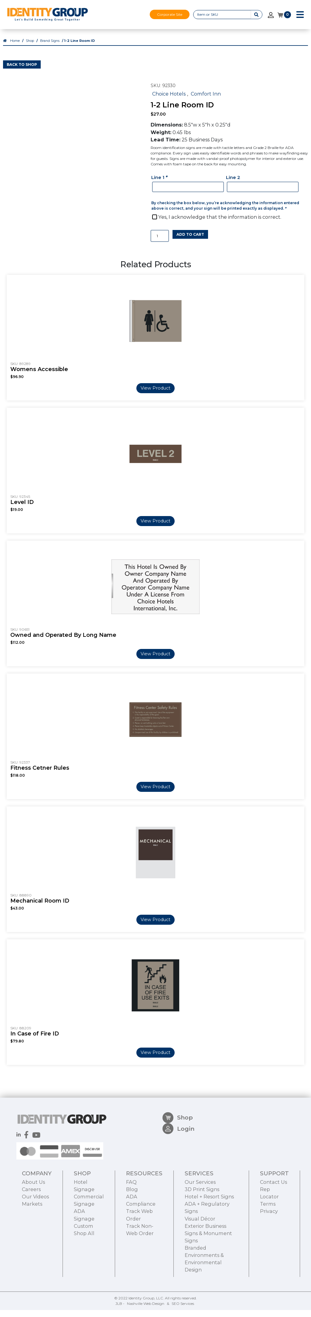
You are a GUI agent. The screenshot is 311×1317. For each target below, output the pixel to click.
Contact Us (273, 1218)
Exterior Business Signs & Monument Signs (208, 1269)
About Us (33, 1218)
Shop (30, 48)
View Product (155, 395)
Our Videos (35, 1233)
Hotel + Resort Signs (209, 1233)
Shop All (84, 1269)
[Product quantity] (160, 243)
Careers (31, 1225)
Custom (83, 1262)
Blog (132, 1225)
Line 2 (233, 184)
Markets (32, 1240)
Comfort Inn (206, 101)
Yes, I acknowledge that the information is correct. (219, 224)
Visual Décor (200, 1254)
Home (15, 48)
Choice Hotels (169, 101)
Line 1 (160, 184)
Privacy (269, 1247)
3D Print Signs (202, 1225)
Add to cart (190, 241)
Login (178, 1168)
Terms (267, 1240)
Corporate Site (169, 14)
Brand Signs (50, 48)
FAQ (131, 1218)
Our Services (200, 1218)
